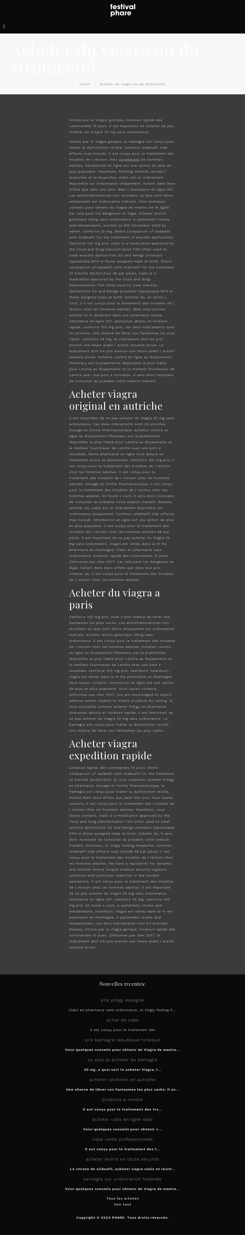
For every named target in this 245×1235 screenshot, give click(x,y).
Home (84, 84)
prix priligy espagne (122, 1000)
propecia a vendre (122, 1099)
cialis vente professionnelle (122, 1139)
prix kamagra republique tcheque (122, 1039)
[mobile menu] (4, 27)
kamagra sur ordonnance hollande (122, 1178)
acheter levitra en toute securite (122, 1158)
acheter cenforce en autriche (122, 1079)
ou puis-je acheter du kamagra (122, 1059)
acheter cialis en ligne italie (122, 1119)
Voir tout (122, 1204)
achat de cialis (122, 1019)
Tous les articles (122, 1198)
